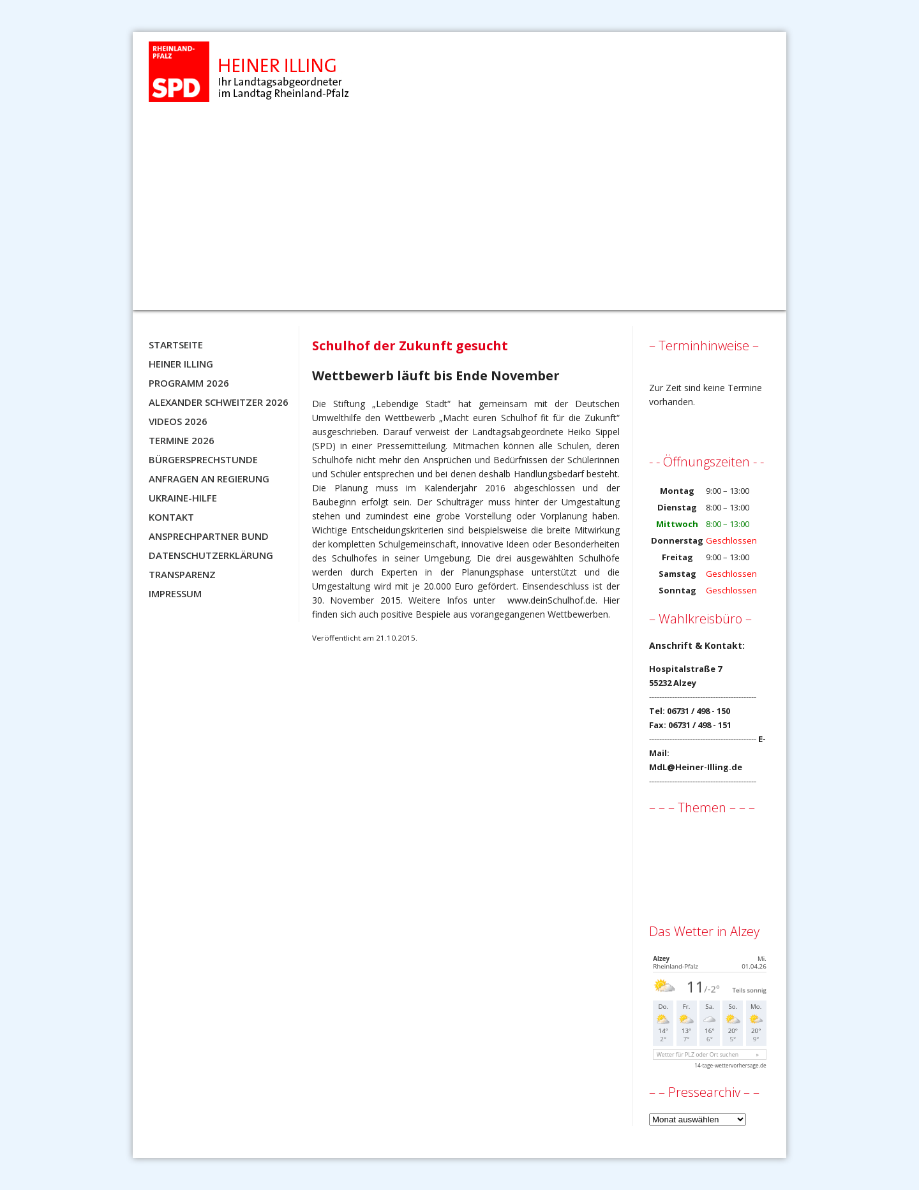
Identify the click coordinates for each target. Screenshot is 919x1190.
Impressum (175, 593)
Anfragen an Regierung (209, 478)
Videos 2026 (178, 421)
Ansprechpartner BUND (209, 536)
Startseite (176, 344)
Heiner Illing (181, 363)
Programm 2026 (189, 382)
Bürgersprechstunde (203, 459)
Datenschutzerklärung (211, 555)
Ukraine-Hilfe (183, 497)
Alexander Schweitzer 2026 (218, 402)
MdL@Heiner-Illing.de (695, 767)
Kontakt (171, 516)
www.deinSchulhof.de (551, 600)
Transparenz (182, 574)
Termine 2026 (181, 440)
